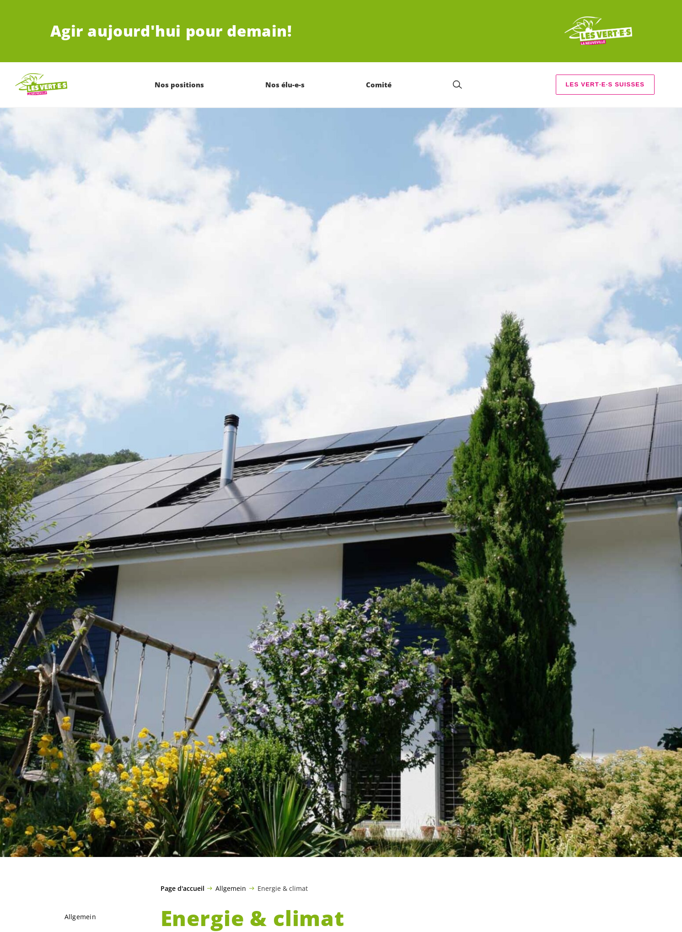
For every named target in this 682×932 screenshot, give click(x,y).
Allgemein (230, 888)
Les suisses (604, 84)
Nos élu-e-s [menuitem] (285, 84)
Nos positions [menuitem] (179, 84)
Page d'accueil (182, 888)
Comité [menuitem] (379, 84)
